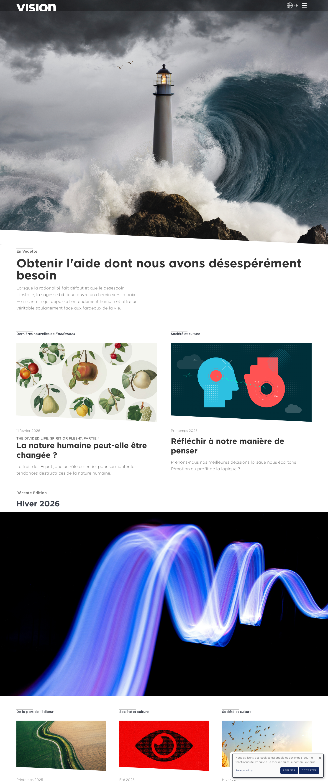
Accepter (309, 770)
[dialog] (277, 765)
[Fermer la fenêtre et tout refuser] (320, 756)
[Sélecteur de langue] (289, 5)
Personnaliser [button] (245, 770)
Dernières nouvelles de (45, 334)
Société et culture (185, 334)
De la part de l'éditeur (35, 712)
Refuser (289, 770)
